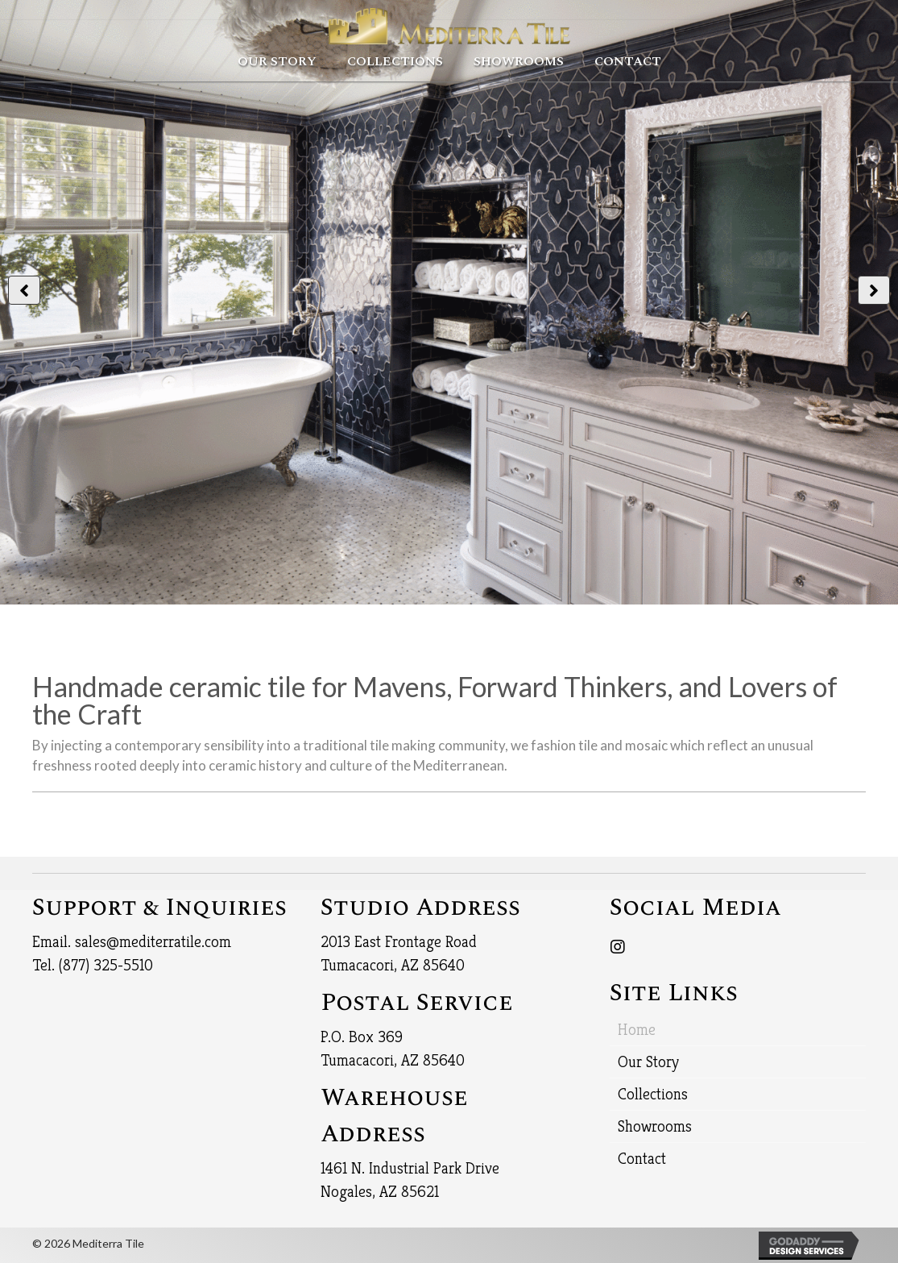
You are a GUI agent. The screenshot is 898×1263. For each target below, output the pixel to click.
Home (637, 1030)
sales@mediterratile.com (153, 942)
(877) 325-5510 (106, 965)
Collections (653, 1094)
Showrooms (655, 1126)
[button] (24, 290)
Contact (642, 1159)
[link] (277, 59)
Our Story (648, 1062)
